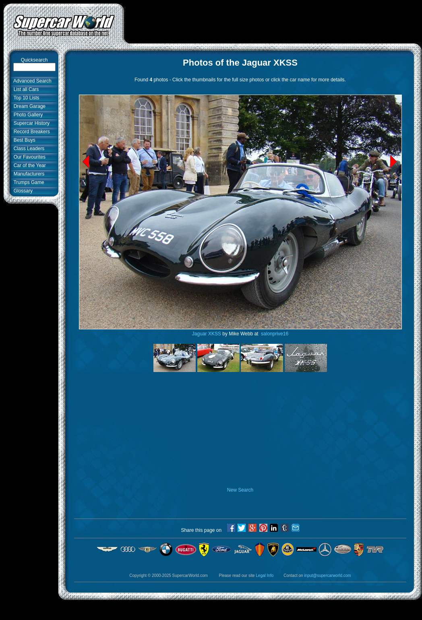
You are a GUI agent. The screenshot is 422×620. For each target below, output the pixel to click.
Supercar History (30, 123)
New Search (240, 490)
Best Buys (23, 140)
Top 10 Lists (25, 98)
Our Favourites (28, 157)
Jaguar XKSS (206, 334)
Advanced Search (31, 81)
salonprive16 (274, 334)
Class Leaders (27, 148)
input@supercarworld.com (327, 575)
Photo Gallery (27, 115)
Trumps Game (27, 182)
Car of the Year (28, 165)
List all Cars (25, 89)
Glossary (22, 191)
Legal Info (264, 575)
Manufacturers (27, 174)
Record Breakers (30, 131)
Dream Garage (28, 106)
